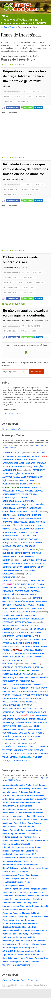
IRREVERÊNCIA (22, 101)
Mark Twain (43, 916)
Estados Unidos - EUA (12, 570)
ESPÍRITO (6, 567)
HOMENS (40, 605)
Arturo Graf (28, 799)
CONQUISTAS (26, 505)
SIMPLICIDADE (34, 729)
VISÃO (5, 757)
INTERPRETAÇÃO (23, 622)
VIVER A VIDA (25, 757)
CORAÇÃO (33, 511)
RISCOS (16, 715)
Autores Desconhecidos (13, 179)
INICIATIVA (24, 619)
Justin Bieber (20, 896)
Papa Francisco (9, 934)
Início (4, 15)
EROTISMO (37, 553)
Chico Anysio (38, 816)
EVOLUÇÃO (29, 570)
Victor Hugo (19, 958)
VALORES (18, 750)
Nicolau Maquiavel (10, 930)
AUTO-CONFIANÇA (11, 477)
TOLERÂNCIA (8, 747)
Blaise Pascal (8, 813)
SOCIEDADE (24, 733)
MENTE (5, 646)
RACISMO (37, 698)
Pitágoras (6, 937)
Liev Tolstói (37, 899)
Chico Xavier (8, 820)
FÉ (18, 594)
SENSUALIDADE (39, 722)
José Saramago (9, 892)
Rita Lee (6, 86)
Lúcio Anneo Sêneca (11, 903)
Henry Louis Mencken (12, 865)
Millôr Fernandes (30, 923)
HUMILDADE (30, 608)
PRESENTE (32, 691)
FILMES (40, 584)
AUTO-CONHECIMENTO (32, 477)
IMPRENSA (30, 615)
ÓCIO (32, 664)
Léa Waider (7, 899)
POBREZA (38, 684)
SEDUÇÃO (41, 719)
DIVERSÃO (40, 97)
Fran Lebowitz (27, 840)
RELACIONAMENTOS (12, 709)
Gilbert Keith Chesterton (13, 851)
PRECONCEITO (19, 691)
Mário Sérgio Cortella (27, 916)
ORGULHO (8, 283)
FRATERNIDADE (22, 591)
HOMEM (30, 605)
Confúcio (44, 820)
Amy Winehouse (9, 792)
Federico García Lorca (12, 837)
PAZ (21, 678)
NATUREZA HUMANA (31, 657)
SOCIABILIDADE (9, 733)
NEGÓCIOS (7, 660)
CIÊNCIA (39, 491)
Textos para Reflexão (11, 429)
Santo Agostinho (29, 948)
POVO (44, 688)
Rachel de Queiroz (10, 941)
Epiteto (14, 833)
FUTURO (6, 594)
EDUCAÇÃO (29, 546)
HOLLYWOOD (19, 605)
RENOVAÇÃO (40, 709)
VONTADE (18, 760)
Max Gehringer (27, 920)
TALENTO (8, 101)
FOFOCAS (32, 588)
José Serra (23, 892)
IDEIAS (32, 612)
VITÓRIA (14, 757)
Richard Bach (24, 944)
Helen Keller (38, 858)
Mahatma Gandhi (10, 910)
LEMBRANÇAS (9, 633)
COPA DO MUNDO (10, 487)
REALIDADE (31, 702)
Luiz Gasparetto (29, 903)
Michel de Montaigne (11, 923)
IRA (12, 626)
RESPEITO (20, 712)
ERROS (5, 556)
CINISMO (29, 491)
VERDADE (38, 750)
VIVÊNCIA (37, 757)
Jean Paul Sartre (28, 878)
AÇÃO (5, 480)
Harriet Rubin (25, 858)
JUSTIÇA (34, 626)
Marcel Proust (25, 910)
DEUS (34, 536)
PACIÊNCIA (7, 674)
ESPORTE (39, 563)
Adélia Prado (25, 785)
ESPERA (6, 560)
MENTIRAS (26, 646)
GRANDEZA (7, 601)
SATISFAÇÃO (21, 719)
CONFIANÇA (28, 501)
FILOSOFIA (7, 588)
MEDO (36, 643)
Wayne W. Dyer (41, 958)
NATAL (5, 657)
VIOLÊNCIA (32, 754)
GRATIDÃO (20, 601)
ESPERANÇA (29, 560)
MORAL (44, 646)
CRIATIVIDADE (20, 522)
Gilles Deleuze (32, 851)
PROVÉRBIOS (25, 698)
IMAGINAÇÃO (17, 615)
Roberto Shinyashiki (11, 948)
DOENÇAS (33, 539)
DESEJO (34, 532)
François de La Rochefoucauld (16, 844)
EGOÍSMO (27, 550)
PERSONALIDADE (10, 684)
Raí (21, 941)
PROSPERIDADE (10, 190)
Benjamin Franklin (10, 809)
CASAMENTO (8, 491)
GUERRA (30, 601)
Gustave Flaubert (10, 858)
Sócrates (35, 955)
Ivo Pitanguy (22, 871)
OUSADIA (35, 670)
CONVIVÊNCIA (8, 511)
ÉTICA (40, 567)
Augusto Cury (41, 799)
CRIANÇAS (7, 522)
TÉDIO (9, 750)
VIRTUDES (43, 754)
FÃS (14, 594)
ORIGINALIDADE (9, 670)
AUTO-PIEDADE (10, 278)
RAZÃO (5, 702)
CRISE (32, 522)
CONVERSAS (35, 508)
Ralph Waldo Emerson (35, 941)
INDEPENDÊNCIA (10, 619)
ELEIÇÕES (38, 550)
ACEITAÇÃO (7, 453)
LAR (17, 629)
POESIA (14, 688)
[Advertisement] (26, 133)
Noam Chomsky (27, 930)
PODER (5, 688)
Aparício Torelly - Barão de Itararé (17, 795)
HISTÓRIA (6, 605)
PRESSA (6, 695)
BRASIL (36, 484)
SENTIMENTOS (9, 726)
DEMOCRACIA (36, 529)
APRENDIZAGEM (10, 463)
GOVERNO (37, 598)
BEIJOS (32, 480)
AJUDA (18, 453)
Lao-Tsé (44, 896)
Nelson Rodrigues (30, 927)
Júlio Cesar (7, 896)
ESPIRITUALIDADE (24, 563)
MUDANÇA (29, 650)
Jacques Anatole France (13, 875)
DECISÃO (24, 529)
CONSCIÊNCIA (40, 505)
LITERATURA (8, 636)
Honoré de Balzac (10, 868)
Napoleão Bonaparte (11, 927)
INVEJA (5, 626)
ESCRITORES (17, 556)
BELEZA (6, 484)
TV (23, 326)
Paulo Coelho (36, 934)
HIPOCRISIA (41, 601)
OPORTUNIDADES (23, 667)
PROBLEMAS (29, 695)
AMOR (45, 456)
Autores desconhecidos (13, 802)
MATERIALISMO (9, 643)
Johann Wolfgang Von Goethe (15, 889)
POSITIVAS (35, 688)
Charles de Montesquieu (13, 816)
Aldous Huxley (23, 788)
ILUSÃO (6, 615)
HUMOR (25, 190)
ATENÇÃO (41, 463)
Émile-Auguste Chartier (30, 830)
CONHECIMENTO (10, 505)
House (31, 868)
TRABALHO (21, 747)
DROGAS (39, 543)
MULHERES (7, 653)
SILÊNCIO (21, 729)
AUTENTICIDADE (27, 292)
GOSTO (5, 598)
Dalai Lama (7, 823)
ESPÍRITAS (41, 560)
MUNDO (18, 653)
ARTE (21, 463)
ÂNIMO (29, 97)
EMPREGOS (7, 553)
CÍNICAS (6, 529)
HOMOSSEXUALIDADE (12, 608)
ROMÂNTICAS (27, 715)
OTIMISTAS (24, 670)
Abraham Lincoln (10, 785)
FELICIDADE (34, 92)
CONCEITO (24, 498)
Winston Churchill (31, 961)
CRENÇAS (36, 515)
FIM (15, 588)
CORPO (5, 515)
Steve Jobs (7, 958)
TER (24, 743)
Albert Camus (39, 785)
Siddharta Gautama (34, 951)
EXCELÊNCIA (8, 574)
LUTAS (16, 639)
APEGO (32, 460)
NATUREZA (15, 657)
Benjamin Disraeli (25, 806)
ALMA (18, 456)
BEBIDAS (23, 480)
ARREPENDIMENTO (28, 278)
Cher (28, 816)
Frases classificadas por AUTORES (23, 23)
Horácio (23, 868)
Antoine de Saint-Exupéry (30, 792)
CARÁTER (36, 487)
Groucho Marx (20, 854)
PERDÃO (44, 678)
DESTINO (26, 536)
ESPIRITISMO (8, 563)
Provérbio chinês (27, 937)
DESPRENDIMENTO (11, 536)
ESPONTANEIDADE (11, 287)
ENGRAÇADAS (26, 194)
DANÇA (15, 529)
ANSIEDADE (7, 460)
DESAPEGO (23, 532)
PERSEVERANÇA (10, 681)
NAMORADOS (38, 653)
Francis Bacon (41, 840)
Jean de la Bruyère (10, 878)
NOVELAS (18, 660)
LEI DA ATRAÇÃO (38, 629)
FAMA (32, 581)
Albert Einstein (9, 788)
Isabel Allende (42, 868)
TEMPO (5, 743)
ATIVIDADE (17, 466)
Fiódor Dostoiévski (10, 840)
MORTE (5, 650)
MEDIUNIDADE (25, 643)
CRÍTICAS (40, 522)
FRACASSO (7, 591)
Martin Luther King (10, 920)
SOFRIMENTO (38, 733)
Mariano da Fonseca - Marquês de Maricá (20, 913)
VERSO (5, 754)
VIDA (23, 92)
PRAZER (6, 691)
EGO (4, 550)
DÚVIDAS (6, 546)
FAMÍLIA (40, 581)
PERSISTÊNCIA (27, 681)
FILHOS (31, 584)
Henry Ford (28, 861)
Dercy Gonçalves (35, 823)
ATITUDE (6, 466)
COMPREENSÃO (29, 494)
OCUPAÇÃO (7, 667)
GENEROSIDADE (29, 594)
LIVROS (36, 636)
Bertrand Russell (27, 809)
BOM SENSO (26, 484)
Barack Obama (9, 806)
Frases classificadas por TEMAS (21, 19)
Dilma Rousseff (9, 827)
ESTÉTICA (17, 567)
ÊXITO (28, 574)
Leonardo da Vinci (22, 899)
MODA (36, 646)
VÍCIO (26, 760)
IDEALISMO (22, 612)
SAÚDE (32, 719)
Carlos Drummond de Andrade (29, 813)
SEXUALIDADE (9, 729)
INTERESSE (7, 622)
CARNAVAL (25, 487)
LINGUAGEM (36, 633)
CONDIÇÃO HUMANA (12, 501)
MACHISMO (35, 639)
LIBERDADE (23, 633)
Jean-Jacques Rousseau (13, 885)
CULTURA (29, 525)
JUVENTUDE (8, 629)
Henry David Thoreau (11, 861)
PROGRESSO (42, 695)
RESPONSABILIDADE (36, 712)
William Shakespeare (11, 961)
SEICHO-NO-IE (8, 951)
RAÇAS (14, 702)
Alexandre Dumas (40, 788)
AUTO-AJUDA (28, 473)
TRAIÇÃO (33, 747)
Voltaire (29, 958)
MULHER (39, 650)
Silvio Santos (24, 955)
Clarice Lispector (30, 820)
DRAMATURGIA (27, 543)
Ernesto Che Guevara (28, 833)
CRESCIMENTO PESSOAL (29, 518)
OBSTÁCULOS (9, 664)
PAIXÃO (17, 674)
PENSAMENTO (31, 678)
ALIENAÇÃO (8, 456)
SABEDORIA (41, 715)
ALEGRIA (18, 97)
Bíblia (39, 809)
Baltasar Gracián (32, 802)
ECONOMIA (18, 546)
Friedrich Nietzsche (11, 847)
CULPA (19, 283)
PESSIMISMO (26, 684)
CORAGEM (22, 511)
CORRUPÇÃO (24, 515)
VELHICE (28, 750)
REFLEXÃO (27, 705)
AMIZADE (35, 456)
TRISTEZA (37, 273)
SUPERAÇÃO (8, 740)
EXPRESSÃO (8, 581)
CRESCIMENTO (9, 518)
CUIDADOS (7, 525)
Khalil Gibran (33, 896)
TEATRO (30, 740)
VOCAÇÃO (7, 760)
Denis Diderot (20, 823)
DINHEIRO (39, 185)
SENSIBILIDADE (23, 722)
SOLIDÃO (6, 736)
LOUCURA (7, 639)
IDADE (5, 612)
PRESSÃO (16, 695)
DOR (4, 543)
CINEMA (20, 491)
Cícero (18, 820)
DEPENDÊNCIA (9, 532)
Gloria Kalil (7, 854)
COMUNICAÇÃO (34, 326)
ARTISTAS (30, 463)
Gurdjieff (32, 854)
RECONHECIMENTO (11, 705)
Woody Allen (8, 965)
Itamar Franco (8, 871)
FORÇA (41, 588)
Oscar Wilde (41, 930)
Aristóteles (39, 795)
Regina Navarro (9, 944)
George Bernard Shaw (31, 847)
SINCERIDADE (29, 287)
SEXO (36, 726)
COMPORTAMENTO (11, 494)
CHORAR (25, 273)
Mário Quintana (9, 916)
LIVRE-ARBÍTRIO (23, 636)
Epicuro (5, 833)
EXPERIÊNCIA (8, 577)
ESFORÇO (29, 556)
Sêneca (20, 951)
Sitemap (36, 985)
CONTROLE (22, 508)
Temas (12, 27)
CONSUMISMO (9, 508)
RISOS (29, 283)
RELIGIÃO (27, 709)
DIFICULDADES (9, 539)
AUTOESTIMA (39, 470)
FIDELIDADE (21, 584)
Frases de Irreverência (21, 35)
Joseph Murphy (36, 892)
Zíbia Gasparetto (22, 965)
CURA (38, 525)
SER (20, 726)
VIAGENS (15, 754)
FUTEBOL (35, 591)
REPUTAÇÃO (8, 712)
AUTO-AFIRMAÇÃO (11, 473)
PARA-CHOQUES (10, 678)
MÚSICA (7, 97)
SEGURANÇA (8, 722)
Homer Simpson (31, 865)
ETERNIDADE (30, 567)
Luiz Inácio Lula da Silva (13, 906)
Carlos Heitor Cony (11, 267)
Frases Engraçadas (29, 980)
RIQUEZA (6, 715)
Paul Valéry (23, 934)
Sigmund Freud (9, 955)
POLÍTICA (24, 688)
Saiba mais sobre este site (12, 413)
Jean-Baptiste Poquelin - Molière (16, 882)
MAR (44, 639)
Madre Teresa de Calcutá (37, 906)
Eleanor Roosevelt (10, 830)
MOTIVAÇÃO (16, 650)
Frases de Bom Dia (10, 980)
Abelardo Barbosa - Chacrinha (16, 321)
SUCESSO (35, 736)
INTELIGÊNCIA (37, 619)
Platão (15, 937)
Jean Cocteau (32, 875)
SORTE (25, 736)
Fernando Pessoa (32, 837)
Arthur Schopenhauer (12, 799)
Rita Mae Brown (39, 944)
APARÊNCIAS (21, 460)
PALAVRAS (28, 674)
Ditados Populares (26, 827)
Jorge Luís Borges (39, 889)
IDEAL (13, 612)
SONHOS (17, 736)
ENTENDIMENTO (22, 553)
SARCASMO (7, 719)
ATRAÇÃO (38, 466)
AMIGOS (26, 456)
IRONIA (35, 190)
